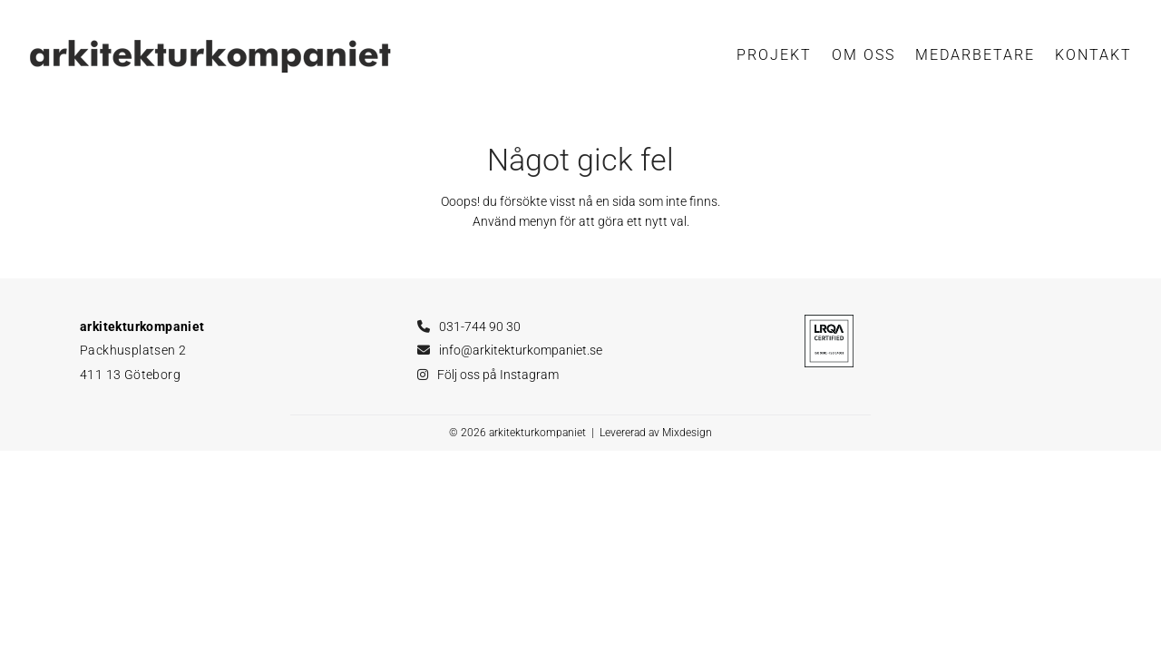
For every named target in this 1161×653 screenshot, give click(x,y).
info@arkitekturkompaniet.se (520, 350)
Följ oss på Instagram (498, 374)
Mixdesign (687, 432)
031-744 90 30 (480, 326)
